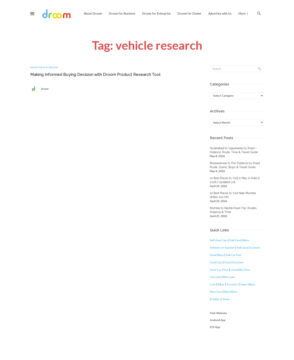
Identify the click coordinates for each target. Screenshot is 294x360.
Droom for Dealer (189, 13)
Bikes (221, 284)
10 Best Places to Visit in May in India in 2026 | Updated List (235, 180)
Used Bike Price (240, 269)
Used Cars (216, 262)
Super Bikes (247, 284)
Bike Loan (229, 277)
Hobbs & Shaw (220, 299)
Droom (45, 88)
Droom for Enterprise (156, 13)
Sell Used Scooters (248, 247)
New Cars (216, 291)
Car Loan (215, 277)
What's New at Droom (44, 67)
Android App (218, 320)
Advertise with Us (220, 13)
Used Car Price (219, 269)
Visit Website (218, 313)
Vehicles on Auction (222, 247)
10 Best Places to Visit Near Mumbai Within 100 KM (233, 195)
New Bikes (230, 291)
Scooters (232, 284)
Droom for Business (122, 13)
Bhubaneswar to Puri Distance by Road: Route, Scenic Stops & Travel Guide (235, 165)
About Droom (93, 13)
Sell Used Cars (219, 240)
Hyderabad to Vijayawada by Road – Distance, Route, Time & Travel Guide (234, 150)
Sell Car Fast (233, 255)
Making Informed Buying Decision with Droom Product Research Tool (95, 74)
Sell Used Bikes (239, 240)
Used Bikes (217, 255)
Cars (213, 284)
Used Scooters (234, 262)
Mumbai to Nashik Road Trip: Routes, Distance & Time (233, 210)
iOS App (215, 327)
